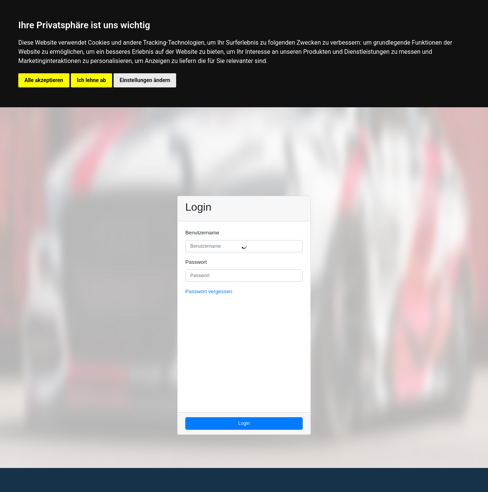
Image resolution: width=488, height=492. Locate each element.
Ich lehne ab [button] (91, 80)
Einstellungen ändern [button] (145, 80)
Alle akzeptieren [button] (43, 80)
